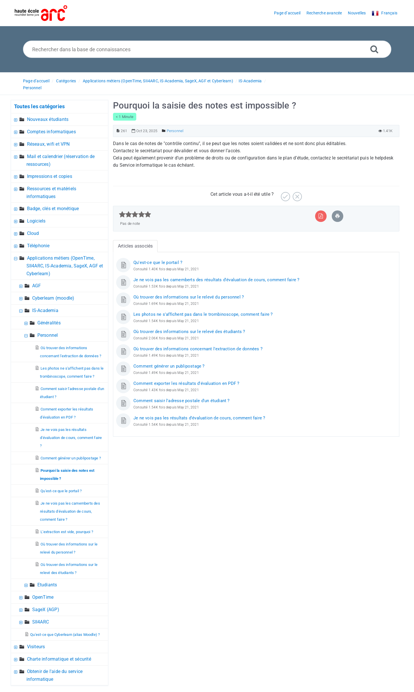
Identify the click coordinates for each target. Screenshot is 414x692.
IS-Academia (250, 81)
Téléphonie (38, 245)
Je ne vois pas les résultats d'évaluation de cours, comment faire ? (71, 437)
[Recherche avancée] (374, 49)
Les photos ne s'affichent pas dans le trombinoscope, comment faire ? (203, 314)
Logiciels (36, 221)
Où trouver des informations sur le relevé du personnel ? (188, 297)
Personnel (32, 87)
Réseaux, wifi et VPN (48, 144)
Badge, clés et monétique (53, 208)
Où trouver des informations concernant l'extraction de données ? (197, 348)
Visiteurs (36, 646)
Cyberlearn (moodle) (53, 298)
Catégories (66, 81)
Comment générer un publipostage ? (71, 458)
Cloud (33, 233)
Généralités (49, 323)
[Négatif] (296, 194)
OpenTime (43, 597)
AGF (36, 285)
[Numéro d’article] (118, 131)
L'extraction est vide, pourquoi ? (67, 532)
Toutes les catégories (39, 106)
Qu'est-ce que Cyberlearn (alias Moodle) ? (65, 634)
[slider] (135, 214)
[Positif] (284, 194)
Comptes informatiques (51, 131)
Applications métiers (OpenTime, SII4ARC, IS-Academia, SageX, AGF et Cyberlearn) (158, 81)
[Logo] (41, 13)
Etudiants (47, 585)
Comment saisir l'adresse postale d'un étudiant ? (181, 400)
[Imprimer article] (337, 216)
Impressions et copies (49, 176)
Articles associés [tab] (135, 246)
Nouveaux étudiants (48, 119)
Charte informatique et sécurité (59, 659)
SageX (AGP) (45, 609)
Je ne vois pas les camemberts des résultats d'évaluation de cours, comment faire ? (70, 511)
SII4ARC (40, 622)
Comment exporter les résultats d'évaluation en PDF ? (186, 383)
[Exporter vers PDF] (321, 216)
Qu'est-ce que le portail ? (61, 491)
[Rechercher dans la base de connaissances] (207, 49)
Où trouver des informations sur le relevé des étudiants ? (189, 331)
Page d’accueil (36, 81)
